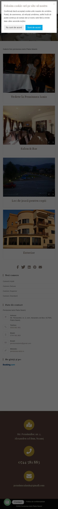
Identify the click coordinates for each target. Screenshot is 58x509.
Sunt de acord (34, 27)
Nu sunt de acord (14, 27)
